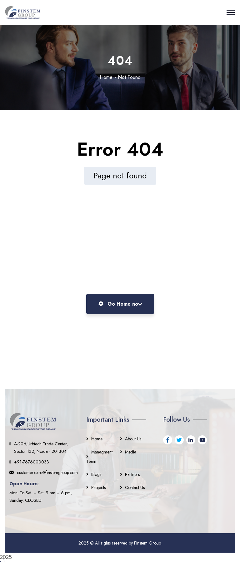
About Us (133, 439)
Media (130, 452)
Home (106, 77)
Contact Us (135, 487)
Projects (98, 487)
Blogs (96, 474)
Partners (132, 474)
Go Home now (120, 304)
